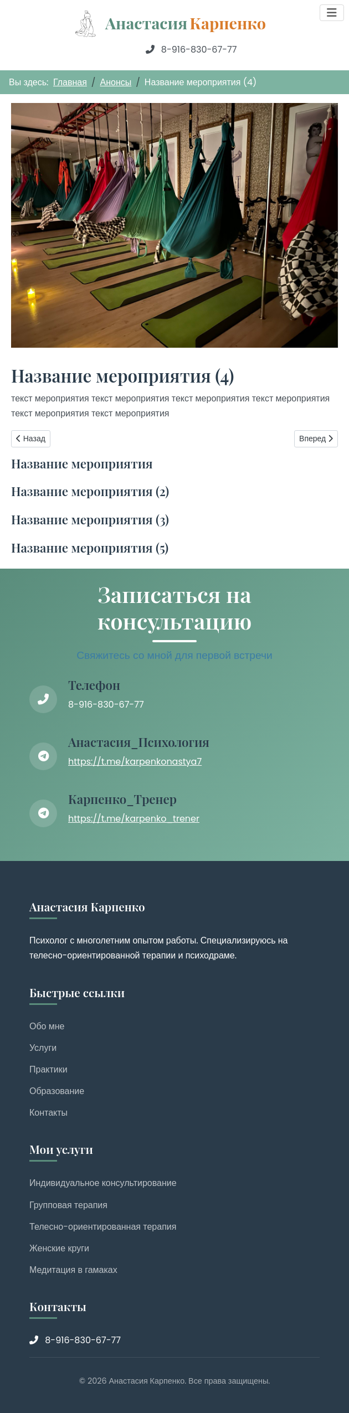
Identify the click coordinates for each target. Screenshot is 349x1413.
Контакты (48, 1112)
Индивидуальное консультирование (103, 1183)
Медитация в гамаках (73, 1270)
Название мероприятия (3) (90, 519)
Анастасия (185, 22)
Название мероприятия (82, 463)
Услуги (43, 1047)
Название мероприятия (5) (89, 547)
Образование (56, 1091)
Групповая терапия (68, 1205)
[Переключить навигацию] (332, 12)
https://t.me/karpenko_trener (133, 818)
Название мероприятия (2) (90, 491)
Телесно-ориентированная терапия (102, 1226)
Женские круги (59, 1248)
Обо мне (47, 1026)
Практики (48, 1069)
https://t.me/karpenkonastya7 (135, 761)
